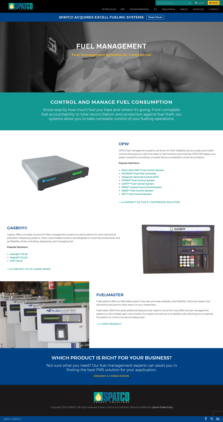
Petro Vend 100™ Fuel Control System (143, 170)
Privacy (102, 407)
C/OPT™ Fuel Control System (138, 184)
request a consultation (111, 376)
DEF (123, 9)
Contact (214, 9)
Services (198, 9)
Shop (213, 3)
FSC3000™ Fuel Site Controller (139, 173)
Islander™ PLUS (19, 254)
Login (199, 3)
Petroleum (109, 9)
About (184, 9)
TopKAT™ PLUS (19, 257)
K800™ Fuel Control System (138, 190)
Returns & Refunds (140, 407)
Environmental (139, 9)
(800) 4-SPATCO (12, 419)
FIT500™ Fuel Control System (139, 180)
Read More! (155, 17)
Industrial (168, 9)
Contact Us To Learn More (32, 269)
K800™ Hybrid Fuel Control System (142, 187)
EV (155, 9)
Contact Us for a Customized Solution (152, 202)
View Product (112, 324)
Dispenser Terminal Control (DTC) (140, 177)
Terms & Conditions (118, 407)
